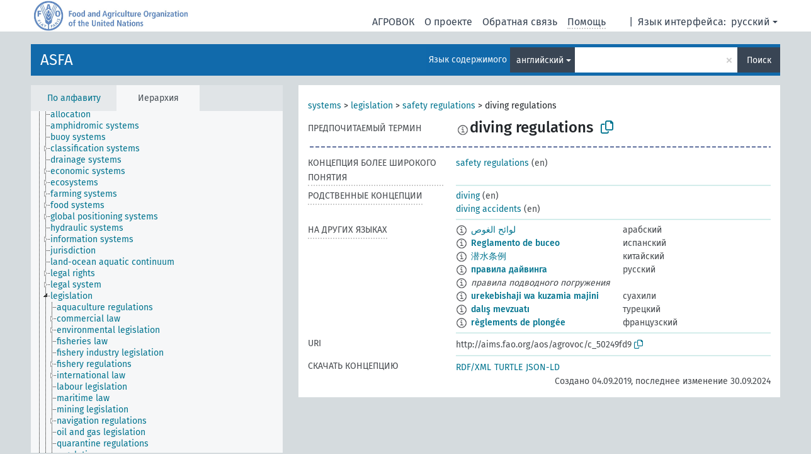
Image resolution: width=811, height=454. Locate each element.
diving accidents (488, 209)
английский (540, 60)
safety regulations (438, 105)
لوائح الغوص (493, 229)
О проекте (448, 22)
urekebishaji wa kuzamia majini (535, 296)
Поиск (759, 60)
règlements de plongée (518, 322)
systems (324, 105)
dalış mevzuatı (500, 309)
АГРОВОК (393, 22)
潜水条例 (488, 256)
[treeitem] (76, 114)
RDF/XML (473, 367)
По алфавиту (74, 98)
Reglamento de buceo (515, 243)
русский (750, 22)
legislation (372, 105)
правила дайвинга (509, 269)
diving (468, 195)
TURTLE (508, 367)
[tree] (157, 282)
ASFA (56, 60)
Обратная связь (519, 22)
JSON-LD (543, 367)
